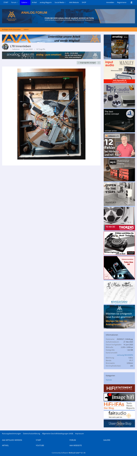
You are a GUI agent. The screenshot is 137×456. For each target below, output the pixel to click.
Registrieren (121, 2)
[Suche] (131, 2)
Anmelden (110, 2)
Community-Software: (68, 453)
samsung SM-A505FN (125, 355)
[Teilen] (99, 62)
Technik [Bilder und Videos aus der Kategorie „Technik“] (109, 380)
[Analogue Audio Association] (68, 16)
